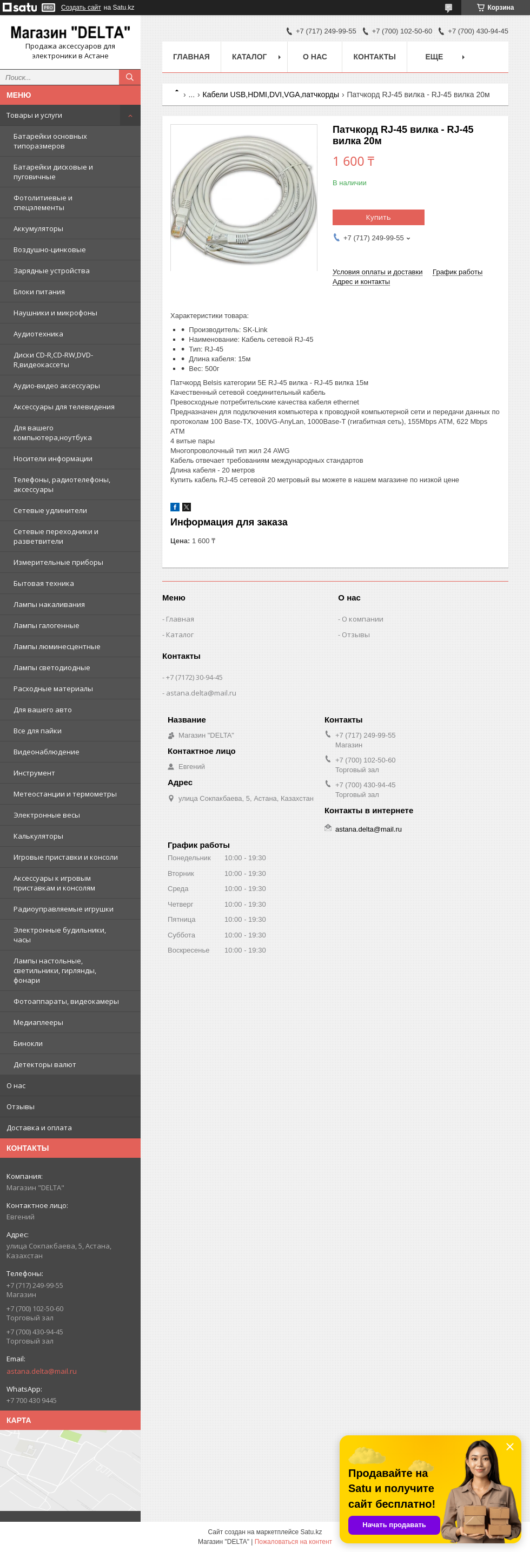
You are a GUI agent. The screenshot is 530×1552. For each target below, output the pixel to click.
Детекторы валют (45, 1064)
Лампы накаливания (49, 604)
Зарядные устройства (52, 270)
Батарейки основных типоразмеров (50, 141)
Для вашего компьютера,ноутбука (53, 432)
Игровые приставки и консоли (66, 857)
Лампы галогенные (47, 625)
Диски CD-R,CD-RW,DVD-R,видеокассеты (53, 359)
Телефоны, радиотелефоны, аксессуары (62, 484)
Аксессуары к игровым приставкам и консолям (54, 883)
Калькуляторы (38, 836)
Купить (378, 217)
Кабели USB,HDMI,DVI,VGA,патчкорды (271, 94)
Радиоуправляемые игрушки (64, 909)
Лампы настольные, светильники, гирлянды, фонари (55, 970)
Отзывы (20, 1106)
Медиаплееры (38, 1022)
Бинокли (28, 1043)
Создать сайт (81, 7)
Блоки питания (39, 291)
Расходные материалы (53, 688)
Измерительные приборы (58, 562)
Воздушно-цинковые (50, 249)
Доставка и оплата (39, 1127)
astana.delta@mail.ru (41, 1371)
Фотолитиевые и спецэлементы (43, 202)
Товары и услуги (34, 115)
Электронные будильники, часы (60, 934)
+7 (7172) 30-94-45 (194, 677)
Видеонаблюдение (47, 752)
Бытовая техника (44, 583)
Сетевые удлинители (50, 510)
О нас (15, 1085)
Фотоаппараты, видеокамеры (66, 1001)
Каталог (249, 56)
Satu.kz (311, 1532)
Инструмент (34, 773)
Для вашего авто (43, 709)
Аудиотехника (38, 334)
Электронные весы (47, 815)
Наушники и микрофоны (55, 313)
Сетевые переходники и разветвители (56, 536)
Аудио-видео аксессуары (57, 385)
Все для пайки (38, 730)
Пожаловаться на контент (293, 1542)
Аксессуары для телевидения (64, 406)
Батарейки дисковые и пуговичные (53, 171)
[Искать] (130, 77)
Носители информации (53, 458)
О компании (362, 619)
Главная (191, 56)
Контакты (374, 56)
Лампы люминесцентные (57, 646)
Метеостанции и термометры (65, 794)
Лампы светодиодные (52, 667)
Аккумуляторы (38, 228)
